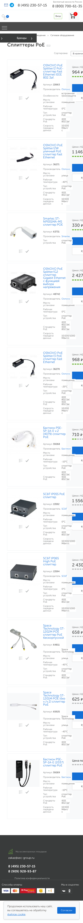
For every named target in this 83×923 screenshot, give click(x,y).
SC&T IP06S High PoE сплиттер (51, 561)
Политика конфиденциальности (32, 878)
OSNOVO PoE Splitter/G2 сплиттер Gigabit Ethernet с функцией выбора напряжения (54, 278)
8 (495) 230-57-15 (32, 5)
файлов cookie (16, 914)
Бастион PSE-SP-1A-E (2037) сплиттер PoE (53, 762)
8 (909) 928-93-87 (22, 871)
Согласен (66, 910)
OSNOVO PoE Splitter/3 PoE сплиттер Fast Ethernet (53, 357)
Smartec (66, 236)
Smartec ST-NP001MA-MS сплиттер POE (53, 221)
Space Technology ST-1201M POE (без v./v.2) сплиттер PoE (54, 698)
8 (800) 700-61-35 (67, 6)
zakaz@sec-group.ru (21, 858)
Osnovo (66, 89)
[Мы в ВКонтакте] (63, 891)
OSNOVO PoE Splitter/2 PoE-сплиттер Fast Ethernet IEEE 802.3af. (53, 71)
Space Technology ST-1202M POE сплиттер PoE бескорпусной (54, 631)
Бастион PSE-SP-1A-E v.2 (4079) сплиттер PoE (54, 432)
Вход (58, 16)
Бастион (66, 448)
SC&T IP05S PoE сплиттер (54, 496)
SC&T (64, 508)
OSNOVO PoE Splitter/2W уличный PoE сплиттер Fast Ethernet (53, 151)
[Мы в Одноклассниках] (69, 891)
